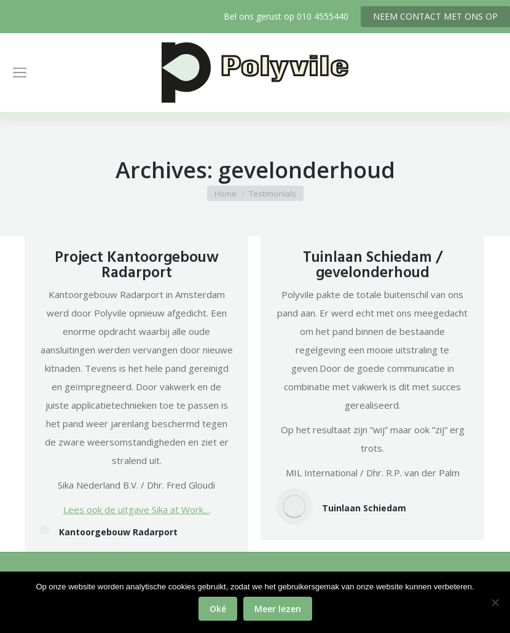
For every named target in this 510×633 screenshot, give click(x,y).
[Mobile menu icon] (19, 72)
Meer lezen (277, 609)
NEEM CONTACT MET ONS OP (435, 16)
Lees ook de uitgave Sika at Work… (136, 509)
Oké (218, 609)
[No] (494, 602)
